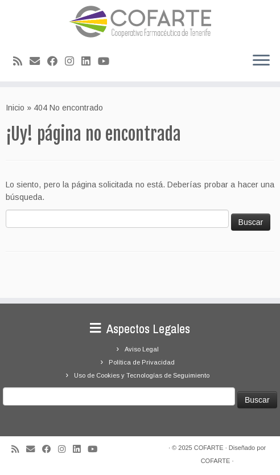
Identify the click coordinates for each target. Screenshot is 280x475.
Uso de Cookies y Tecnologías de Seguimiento (141, 375)
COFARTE (209, 447)
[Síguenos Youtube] (107, 61)
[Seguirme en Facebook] (56, 61)
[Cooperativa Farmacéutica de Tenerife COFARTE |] (140, 22)
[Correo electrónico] (38, 61)
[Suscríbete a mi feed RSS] (21, 61)
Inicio (15, 107)
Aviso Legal (142, 349)
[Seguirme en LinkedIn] (89, 61)
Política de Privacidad (142, 362)
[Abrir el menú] (261, 60)
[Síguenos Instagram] (73, 61)
